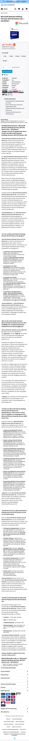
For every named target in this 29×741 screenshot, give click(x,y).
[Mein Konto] (22, 8)
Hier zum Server (7, 71)
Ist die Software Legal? (9, 721)
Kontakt (8, 726)
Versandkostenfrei (11, 48)
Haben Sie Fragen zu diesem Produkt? (12, 664)
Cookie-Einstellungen (17, 719)
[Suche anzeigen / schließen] (15, 8)
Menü (4, 9)
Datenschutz (23, 729)
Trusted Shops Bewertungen (8, 668)
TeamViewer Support (9, 724)
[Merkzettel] (18, 8)
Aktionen (8, 719)
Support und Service (16, 726)
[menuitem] (4, 8)
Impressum (23, 732)
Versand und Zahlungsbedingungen (10, 729)
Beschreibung (4, 119)
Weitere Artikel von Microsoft (10, 665)
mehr (25, 122)
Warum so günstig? (19, 724)
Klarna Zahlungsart (20, 721)
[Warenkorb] (26, 8)
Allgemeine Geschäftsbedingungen (11, 732)
